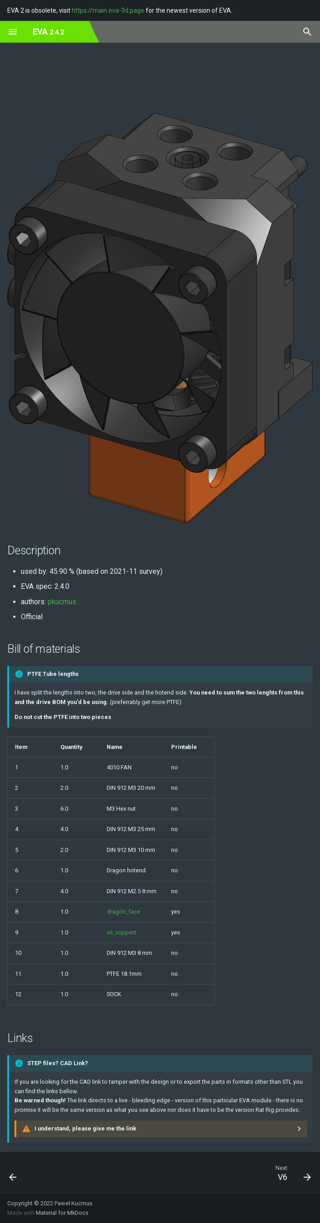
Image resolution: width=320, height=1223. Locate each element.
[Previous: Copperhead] (14, 1173)
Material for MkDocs (62, 1212)
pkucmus (62, 601)
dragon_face (123, 911)
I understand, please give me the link (85, 1128)
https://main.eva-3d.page (108, 10)
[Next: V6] (292, 1173)
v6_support (121, 932)
